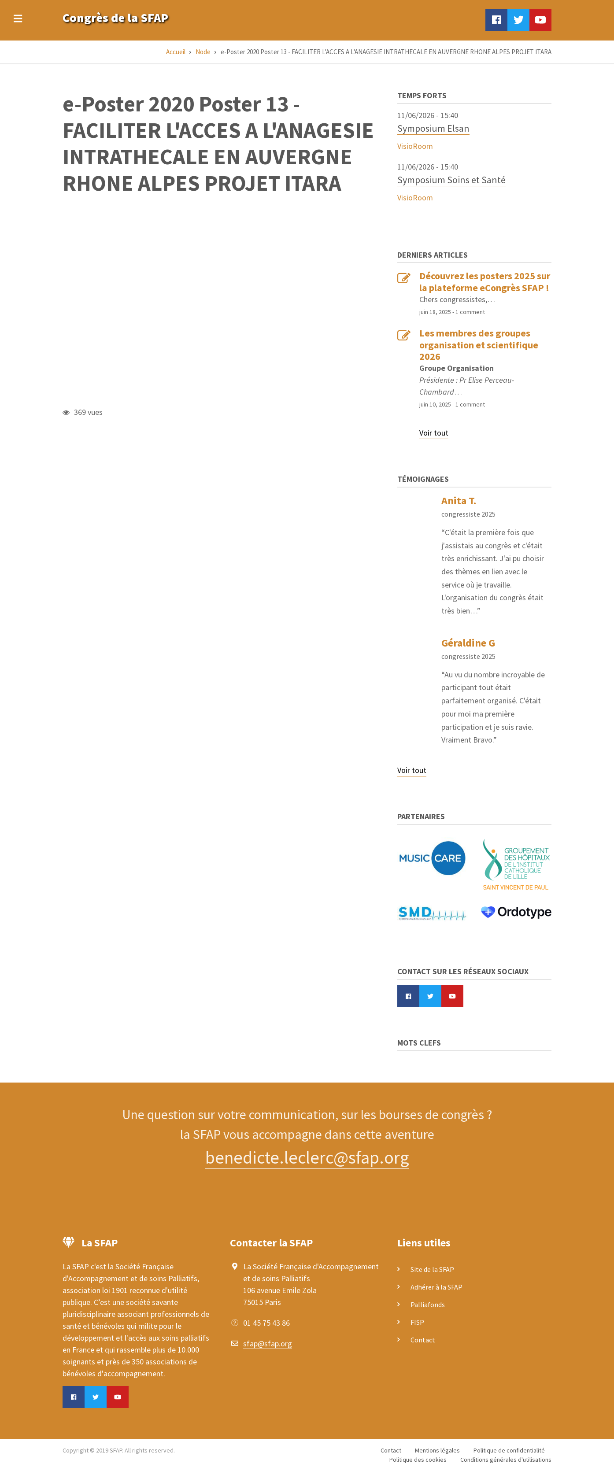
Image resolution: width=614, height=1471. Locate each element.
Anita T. (458, 500)
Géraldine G (468, 643)
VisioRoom (415, 146)
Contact (423, 1339)
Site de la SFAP (432, 1269)
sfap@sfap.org (267, 1343)
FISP (417, 1322)
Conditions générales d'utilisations (505, 1460)
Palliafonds (428, 1304)
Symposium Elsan (433, 128)
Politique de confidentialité (509, 1450)
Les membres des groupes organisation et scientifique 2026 (478, 344)
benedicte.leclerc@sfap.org (307, 1157)
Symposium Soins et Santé (451, 180)
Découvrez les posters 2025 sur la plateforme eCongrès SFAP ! (484, 281)
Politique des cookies (418, 1460)
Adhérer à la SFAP (436, 1287)
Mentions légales (437, 1450)
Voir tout (433, 433)
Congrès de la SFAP (115, 18)
